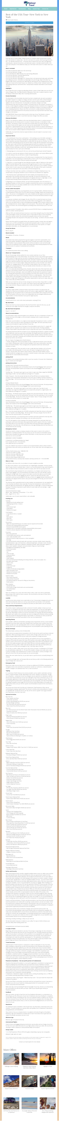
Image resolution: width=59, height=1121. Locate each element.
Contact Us (45, 8)
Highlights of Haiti (48, 1060)
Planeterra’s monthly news (23, 1013)
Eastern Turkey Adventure (11, 1082)
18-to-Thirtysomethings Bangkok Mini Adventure (48, 1105)
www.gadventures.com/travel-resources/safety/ (17, 926)
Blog (29, 8)
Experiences (13, 8)
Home (5, 8)
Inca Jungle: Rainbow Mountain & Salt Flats (29, 1105)
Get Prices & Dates (29, 22)
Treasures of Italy (29, 1082)
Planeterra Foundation (11, 979)
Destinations (22, 8)
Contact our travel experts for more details (29, 1042)
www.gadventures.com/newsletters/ (14, 1009)
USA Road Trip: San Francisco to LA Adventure (11, 1105)
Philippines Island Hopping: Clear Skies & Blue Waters (29, 1061)
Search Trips (36, 8)
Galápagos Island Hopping (11, 1060)
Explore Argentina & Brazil (48, 1082)
